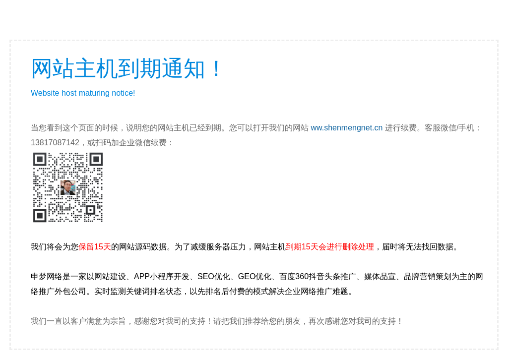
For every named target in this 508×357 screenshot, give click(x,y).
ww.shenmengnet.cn (346, 127)
